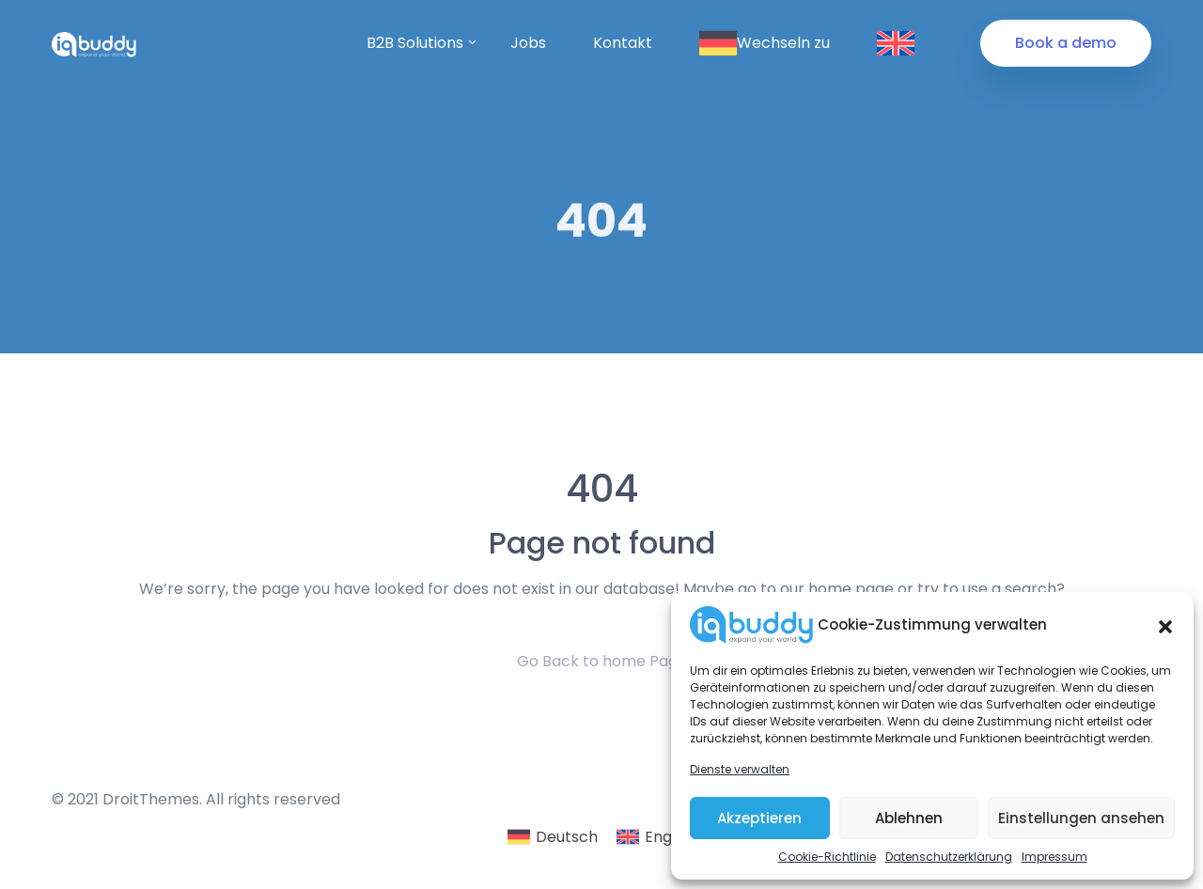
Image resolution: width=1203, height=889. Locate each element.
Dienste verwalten (739, 769)
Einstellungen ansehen (1081, 818)
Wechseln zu (764, 43)
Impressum (1054, 857)
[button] (1165, 625)
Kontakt (622, 43)
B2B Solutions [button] (415, 43)
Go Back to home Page (602, 661)
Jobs (528, 43)
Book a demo (1066, 43)
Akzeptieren (759, 818)
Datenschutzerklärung (948, 857)
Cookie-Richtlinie (827, 857)
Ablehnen (909, 818)
